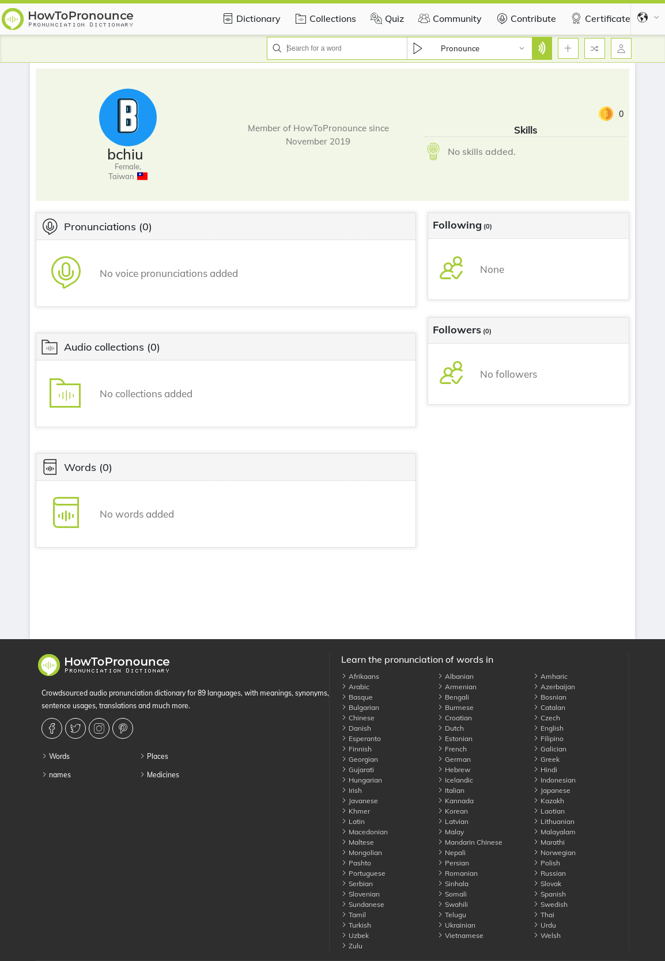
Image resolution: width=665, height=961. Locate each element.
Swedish (550, 904)
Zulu (351, 945)
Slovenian (360, 894)
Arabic (355, 686)
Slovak (547, 883)
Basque (357, 697)
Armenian (457, 686)
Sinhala (452, 883)
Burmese (455, 707)
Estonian (455, 738)
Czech (546, 717)
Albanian (455, 676)
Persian (453, 863)
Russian (549, 873)
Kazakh (548, 800)
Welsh (547, 935)
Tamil (353, 914)
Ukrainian (456, 925)
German (454, 759)
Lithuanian (554, 821)
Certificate (599, 18)
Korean (452, 811)
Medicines (159, 774)
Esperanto (361, 738)
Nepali (451, 852)
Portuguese (363, 873)
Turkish (356, 925)
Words (55, 756)
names (56, 774)
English (548, 728)
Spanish (549, 894)
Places (153, 756)
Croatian (454, 717)
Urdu (544, 925)
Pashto (356, 863)
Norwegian (554, 852)
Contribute (524, 18)
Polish (546, 863)
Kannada (455, 800)
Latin (353, 821)
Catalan (549, 707)
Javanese (359, 800)
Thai (543, 914)
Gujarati (357, 769)
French (452, 749)
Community (448, 18)
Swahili (452, 904)
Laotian (549, 811)
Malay (450, 831)
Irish (351, 790)
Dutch (450, 728)
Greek (546, 759)
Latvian (452, 821)
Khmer (355, 811)
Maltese (357, 842)
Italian (450, 790)
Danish (356, 728)
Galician (549, 749)
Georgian (359, 759)
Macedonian (364, 831)
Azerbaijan (554, 686)
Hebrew (453, 769)
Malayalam (554, 831)
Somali (452, 894)
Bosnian (549, 697)
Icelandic (455, 780)
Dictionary (250, 18)
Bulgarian (360, 707)
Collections (324, 18)
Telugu (451, 914)
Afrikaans (360, 676)
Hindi (545, 769)
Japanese (551, 790)
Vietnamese (460, 935)
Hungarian (361, 780)
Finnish (356, 749)
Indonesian (554, 780)
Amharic (550, 676)
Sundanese (362, 904)
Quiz (386, 18)
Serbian (357, 883)
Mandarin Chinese (469, 842)
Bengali (453, 697)
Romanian (457, 873)
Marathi (549, 842)
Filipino (548, 738)
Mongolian (361, 852)
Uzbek (355, 935)
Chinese (358, 717)
